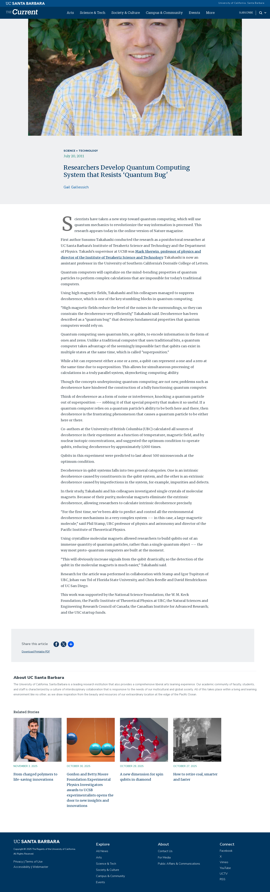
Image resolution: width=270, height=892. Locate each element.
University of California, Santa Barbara (241, 2)
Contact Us (165, 851)
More (210, 12)
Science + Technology (81, 151)
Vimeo (224, 862)
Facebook (226, 851)
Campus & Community (164, 12)
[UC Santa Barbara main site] (25, 2)
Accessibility (22, 867)
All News (102, 851)
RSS (222, 879)
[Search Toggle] (263, 12)
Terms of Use (34, 862)
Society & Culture (125, 12)
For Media (164, 857)
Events (194, 12)
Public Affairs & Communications (179, 864)
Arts (70, 12)
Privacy (18, 862)
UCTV (224, 874)
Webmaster (40, 867)
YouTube (225, 868)
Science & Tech (92, 12)
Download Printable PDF (36, 651)
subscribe (246, 12)
